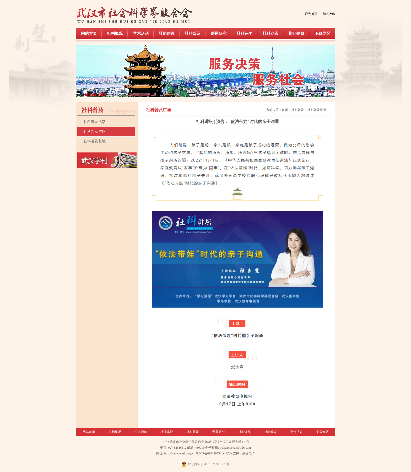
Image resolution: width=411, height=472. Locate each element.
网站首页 (89, 33)
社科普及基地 (95, 141)
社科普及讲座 (95, 131)
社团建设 (167, 33)
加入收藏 (329, 14)
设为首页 (311, 14)
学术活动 (141, 33)
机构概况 (115, 33)
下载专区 (322, 33)
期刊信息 (296, 33)
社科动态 (270, 33)
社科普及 (193, 33)
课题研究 (218, 33)
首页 (285, 110)
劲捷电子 (248, 453)
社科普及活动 (95, 122)
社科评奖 (244, 33)
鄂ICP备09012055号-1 (211, 453)
